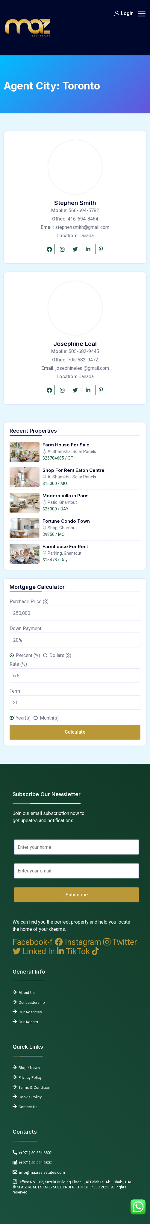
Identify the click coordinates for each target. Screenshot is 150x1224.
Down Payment (25, 628)
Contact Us (27, 1107)
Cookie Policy (29, 1097)
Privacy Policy (29, 1077)
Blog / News (28, 1067)
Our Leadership (31, 1002)
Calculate (75, 732)
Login (124, 13)
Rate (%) (18, 664)
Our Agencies (29, 1012)
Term (15, 691)
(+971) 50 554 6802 (34, 1152)
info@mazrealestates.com (41, 1172)
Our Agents (27, 1022)
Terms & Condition (33, 1087)
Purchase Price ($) (29, 601)
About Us (26, 992)
